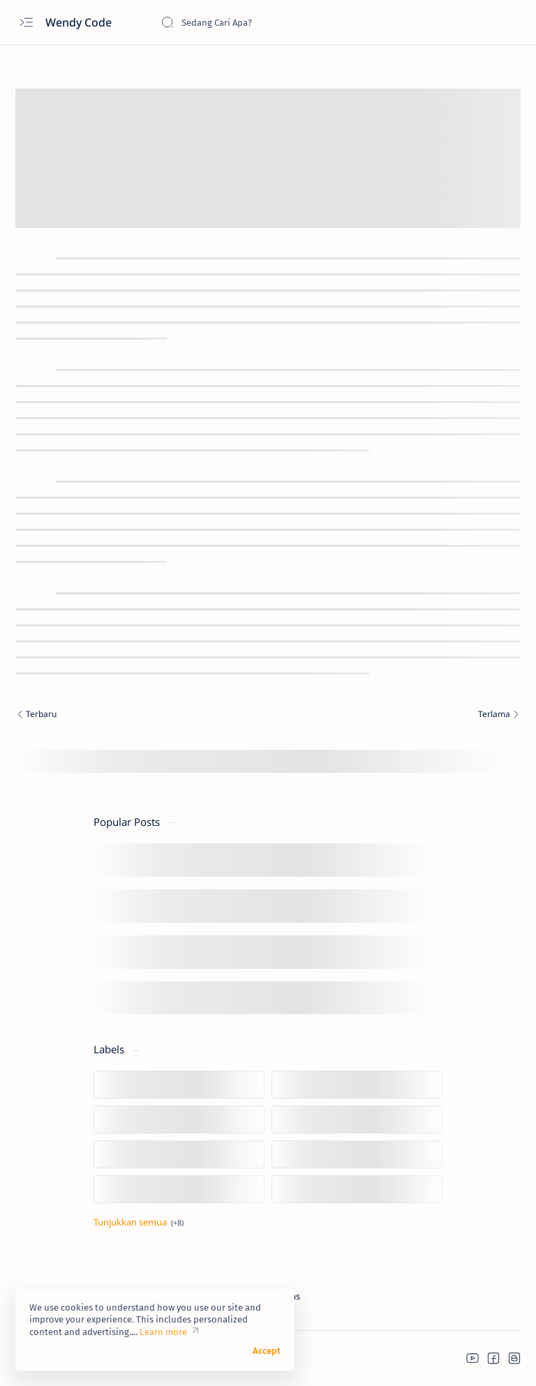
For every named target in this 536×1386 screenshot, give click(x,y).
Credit (150, 1296)
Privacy (247, 1296)
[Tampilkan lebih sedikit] (139, 1222)
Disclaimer (197, 1296)
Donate (109, 1296)
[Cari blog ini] (265, 22)
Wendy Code (79, 22)
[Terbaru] (138, 715)
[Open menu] (26, 22)
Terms (287, 1296)
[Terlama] (398, 715)
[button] (472, 1358)
